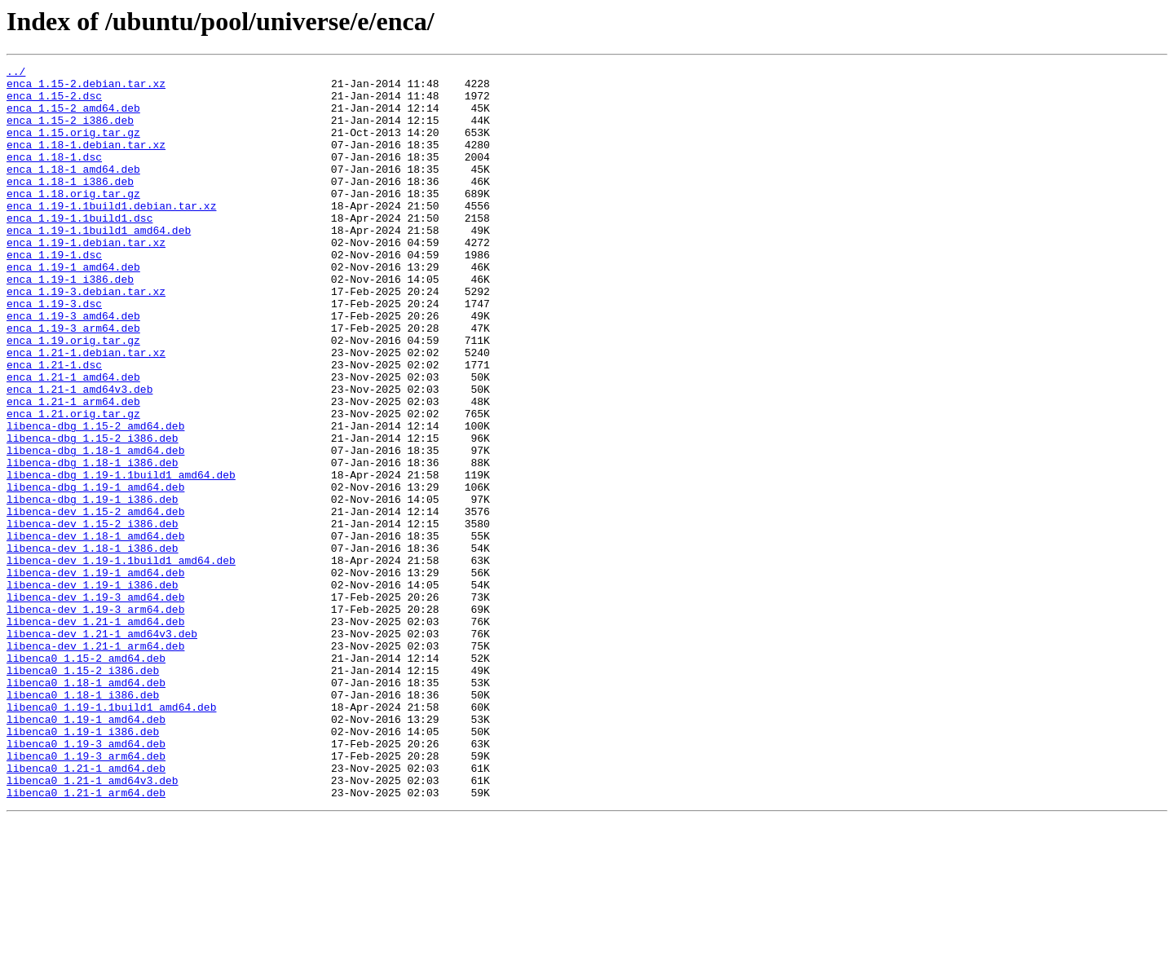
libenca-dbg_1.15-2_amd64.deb (95, 498)
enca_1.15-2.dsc (54, 102)
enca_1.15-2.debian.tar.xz (86, 88)
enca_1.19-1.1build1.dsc (79, 249)
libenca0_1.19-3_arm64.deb (86, 895)
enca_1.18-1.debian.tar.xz (86, 161)
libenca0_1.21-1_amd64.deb (86, 909)
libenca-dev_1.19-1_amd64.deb (95, 675)
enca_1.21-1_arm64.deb (73, 469)
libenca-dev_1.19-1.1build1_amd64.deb (121, 660)
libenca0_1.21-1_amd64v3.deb (93, 924)
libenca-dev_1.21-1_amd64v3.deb (102, 748)
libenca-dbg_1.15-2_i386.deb (93, 513)
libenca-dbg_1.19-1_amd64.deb (95, 572)
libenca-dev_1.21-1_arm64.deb (95, 763)
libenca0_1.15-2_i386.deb (83, 792)
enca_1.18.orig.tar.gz (73, 220)
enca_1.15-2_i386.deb (70, 132)
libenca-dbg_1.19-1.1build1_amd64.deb (121, 557)
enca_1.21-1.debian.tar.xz (86, 410)
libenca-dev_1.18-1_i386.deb (93, 645)
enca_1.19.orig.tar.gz (73, 396)
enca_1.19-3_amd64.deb (73, 366)
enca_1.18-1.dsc (54, 176)
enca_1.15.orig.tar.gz (73, 146)
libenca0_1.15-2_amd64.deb (86, 777)
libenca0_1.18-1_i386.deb (83, 821)
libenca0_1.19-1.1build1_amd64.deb (111, 836)
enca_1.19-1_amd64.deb (73, 308)
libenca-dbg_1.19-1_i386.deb (93, 586)
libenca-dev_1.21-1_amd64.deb (95, 733)
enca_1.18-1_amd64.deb (73, 190)
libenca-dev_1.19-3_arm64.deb (95, 719)
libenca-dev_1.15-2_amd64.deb (95, 601)
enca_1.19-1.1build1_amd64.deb (99, 264)
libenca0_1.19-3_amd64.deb (86, 880)
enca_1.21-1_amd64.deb (73, 440)
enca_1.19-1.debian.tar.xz (86, 278)
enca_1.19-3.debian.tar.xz (86, 337)
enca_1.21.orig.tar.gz (73, 484)
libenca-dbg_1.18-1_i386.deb (93, 542)
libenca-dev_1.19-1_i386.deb (93, 689)
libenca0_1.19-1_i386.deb (83, 865)
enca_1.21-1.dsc (54, 425)
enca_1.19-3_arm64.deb (73, 381)
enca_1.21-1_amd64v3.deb (79, 454)
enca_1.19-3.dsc (54, 352)
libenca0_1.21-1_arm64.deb (86, 939)
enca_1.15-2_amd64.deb (73, 117)
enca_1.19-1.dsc (54, 293)
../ (16, 73)
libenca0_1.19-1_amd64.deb (86, 851)
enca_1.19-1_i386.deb (70, 322)
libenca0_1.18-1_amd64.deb (86, 807)
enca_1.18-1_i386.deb (70, 205)
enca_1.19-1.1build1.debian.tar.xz (111, 234)
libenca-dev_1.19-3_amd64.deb (95, 704)
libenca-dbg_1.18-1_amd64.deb (95, 528)
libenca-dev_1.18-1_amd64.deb (95, 631)
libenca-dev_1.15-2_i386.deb (93, 616)
